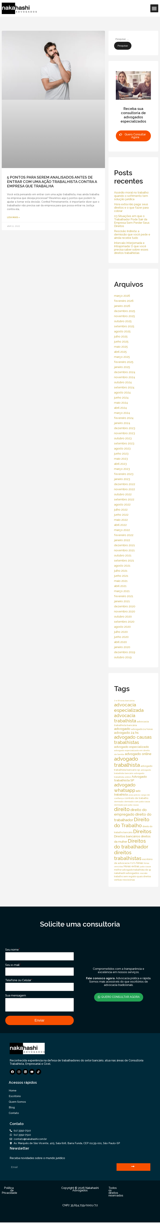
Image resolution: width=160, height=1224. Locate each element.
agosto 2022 (122, 504)
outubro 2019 (123, 657)
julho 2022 (121, 509)
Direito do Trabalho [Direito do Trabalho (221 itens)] (131, 822)
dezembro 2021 (124, 545)
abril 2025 (120, 351)
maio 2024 (121, 402)
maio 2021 (121, 581)
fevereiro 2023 (123, 474)
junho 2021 (121, 575)
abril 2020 (120, 642)
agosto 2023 (122, 448)
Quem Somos (17, 1103)
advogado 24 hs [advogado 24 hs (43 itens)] (126, 732)
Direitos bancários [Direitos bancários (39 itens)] (127, 836)
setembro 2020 (124, 621)
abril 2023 (120, 463)
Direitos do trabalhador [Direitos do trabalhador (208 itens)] (131, 844)
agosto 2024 (122, 392)
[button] (154, 8)
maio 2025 (121, 346)
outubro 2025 (123, 321)
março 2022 (122, 530)
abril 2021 (120, 586)
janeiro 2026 (122, 306)
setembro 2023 (124, 443)
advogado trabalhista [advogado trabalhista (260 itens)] (127, 762)
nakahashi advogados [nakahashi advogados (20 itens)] (126, 873)
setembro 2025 (124, 326)
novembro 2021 (124, 550)
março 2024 (122, 413)
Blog (12, 1109)
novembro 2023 (124, 433)
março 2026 (122, 295)
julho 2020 (121, 632)
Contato (14, 1114)
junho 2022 (121, 514)
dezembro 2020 (124, 606)
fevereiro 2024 (124, 418)
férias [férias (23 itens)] (139, 862)
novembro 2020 (124, 611)
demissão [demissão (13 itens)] (119, 801)
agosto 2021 (122, 565)
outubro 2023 (123, 438)
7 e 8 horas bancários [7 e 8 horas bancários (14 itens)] (124, 700)
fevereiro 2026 (124, 301)
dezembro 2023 (124, 428)
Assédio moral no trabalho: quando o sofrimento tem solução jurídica (131, 196)
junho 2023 (121, 453)
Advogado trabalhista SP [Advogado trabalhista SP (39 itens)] (130, 778)
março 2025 (122, 357)
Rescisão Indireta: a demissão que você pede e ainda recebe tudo (132, 234)
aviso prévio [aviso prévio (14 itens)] (134, 795)
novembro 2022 (124, 489)
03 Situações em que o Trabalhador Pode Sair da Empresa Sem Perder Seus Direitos (131, 221)
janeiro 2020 (122, 647)
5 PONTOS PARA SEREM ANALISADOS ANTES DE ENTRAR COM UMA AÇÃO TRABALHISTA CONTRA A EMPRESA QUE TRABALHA (52, 181)
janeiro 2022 (122, 540)
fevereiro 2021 (123, 596)
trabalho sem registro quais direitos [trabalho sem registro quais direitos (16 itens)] (132, 876)
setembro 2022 (124, 499)
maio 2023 (121, 458)
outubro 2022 (123, 494)
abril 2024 (120, 407)
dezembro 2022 (124, 484)
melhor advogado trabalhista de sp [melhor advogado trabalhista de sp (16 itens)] (132, 869)
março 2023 (122, 469)
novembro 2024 (124, 377)
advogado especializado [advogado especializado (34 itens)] (131, 747)
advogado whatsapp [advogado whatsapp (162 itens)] (124, 787)
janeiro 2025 (122, 367)
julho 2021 (120, 570)
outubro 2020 (123, 616)
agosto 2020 (122, 626)
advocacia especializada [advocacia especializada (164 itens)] (129, 707)
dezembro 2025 (124, 311)
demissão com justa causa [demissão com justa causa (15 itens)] (137, 801)
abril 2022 (120, 525)
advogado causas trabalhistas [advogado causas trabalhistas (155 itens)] (133, 739)
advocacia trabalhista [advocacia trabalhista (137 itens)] (125, 718)
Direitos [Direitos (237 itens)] (142, 831)
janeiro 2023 (122, 479)
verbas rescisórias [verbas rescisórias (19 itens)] (124, 879)
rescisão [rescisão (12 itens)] (143, 873)
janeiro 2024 (122, 423)
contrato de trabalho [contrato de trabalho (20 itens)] (136, 798)
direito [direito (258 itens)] (122, 809)
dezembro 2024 (124, 372)
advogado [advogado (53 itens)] (122, 729)
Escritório (15, 1097)
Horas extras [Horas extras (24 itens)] (131, 866)
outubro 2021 (122, 555)
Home (12, 1092)
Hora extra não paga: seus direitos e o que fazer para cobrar (131, 208)
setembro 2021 (124, 560)
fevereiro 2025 (123, 362)
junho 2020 (121, 637)
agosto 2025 (122, 331)
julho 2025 (121, 336)
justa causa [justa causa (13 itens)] (145, 866)
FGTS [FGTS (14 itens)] (132, 863)
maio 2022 (121, 519)
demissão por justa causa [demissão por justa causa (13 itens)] (126, 805)
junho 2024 (121, 397)
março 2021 (122, 591)
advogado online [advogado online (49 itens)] (138, 754)
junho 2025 (121, 341)
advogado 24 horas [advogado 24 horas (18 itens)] (142, 729)
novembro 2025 (124, 316)
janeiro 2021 (122, 601)
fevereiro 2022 (123, 535)
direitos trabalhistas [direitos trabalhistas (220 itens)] (127, 855)
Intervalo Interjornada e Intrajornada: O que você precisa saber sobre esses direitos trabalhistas (131, 248)
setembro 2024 (124, 387)
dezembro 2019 (124, 652)
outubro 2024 (123, 382)
